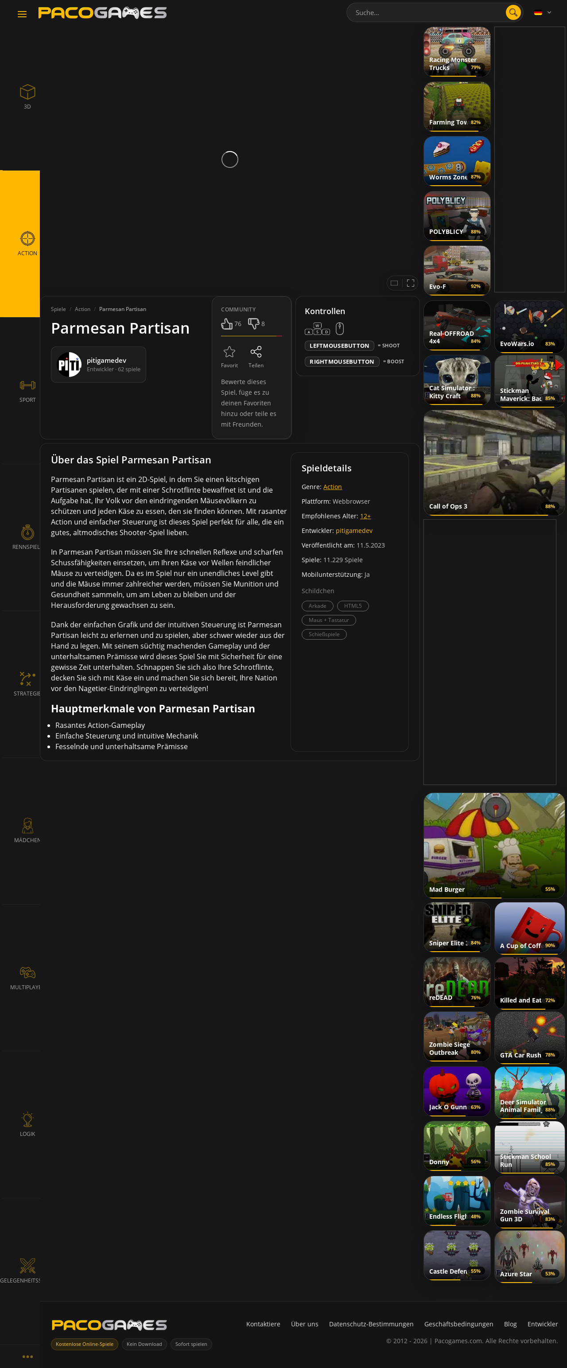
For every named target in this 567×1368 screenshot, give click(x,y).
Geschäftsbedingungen (458, 1324)
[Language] (543, 12)
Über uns (304, 1324)
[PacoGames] (109, 1327)
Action (332, 486)
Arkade (317, 606)
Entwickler (543, 1324)
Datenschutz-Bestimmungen (371, 1324)
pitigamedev (354, 530)
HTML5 (353, 606)
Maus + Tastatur (329, 620)
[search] (513, 12)
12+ (365, 516)
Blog (510, 1324)
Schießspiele (324, 634)
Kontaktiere (263, 1324)
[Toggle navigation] (22, 14)
